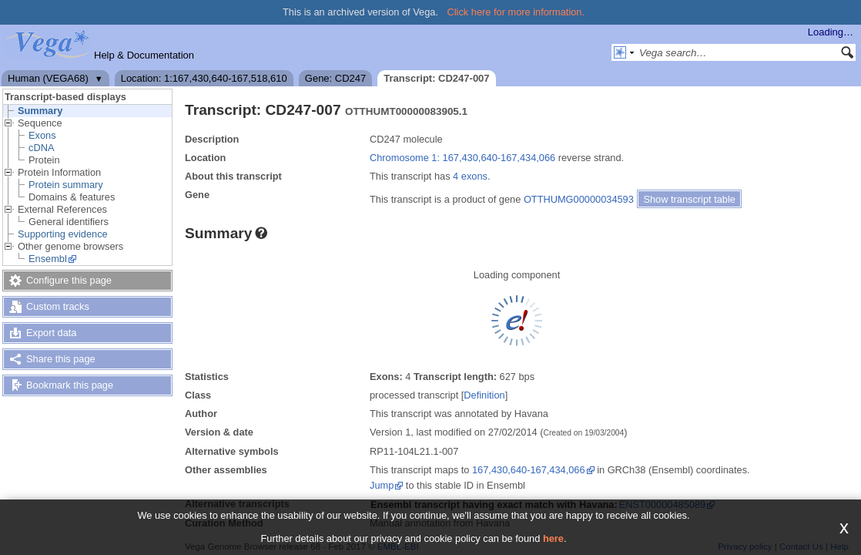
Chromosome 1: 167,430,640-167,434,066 (462, 157)
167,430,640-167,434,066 (528, 470)
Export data (51, 332)
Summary (40, 110)
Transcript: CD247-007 (436, 78)
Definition (484, 395)
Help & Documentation (144, 55)
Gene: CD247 (336, 78)
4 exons (470, 176)
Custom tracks (57, 306)
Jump (382, 485)
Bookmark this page (69, 385)
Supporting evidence (63, 234)
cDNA (41, 147)
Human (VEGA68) (48, 78)
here (553, 538)
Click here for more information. (516, 12)
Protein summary (65, 184)
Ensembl (47, 258)
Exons (42, 135)
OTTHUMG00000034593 (579, 199)
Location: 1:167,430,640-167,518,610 (204, 78)
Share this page (60, 359)
